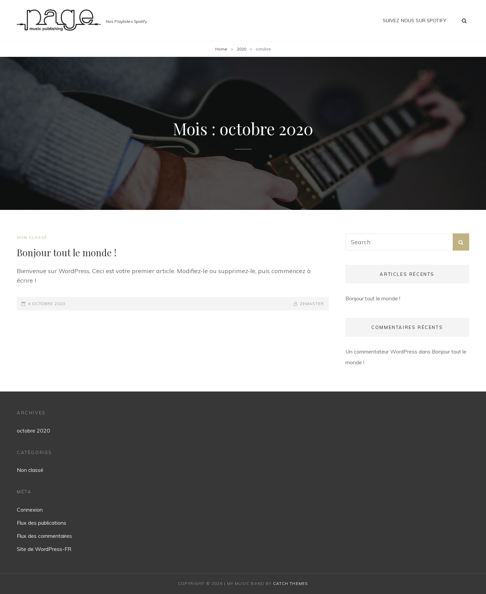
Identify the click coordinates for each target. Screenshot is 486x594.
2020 (241, 48)
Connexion (30, 509)
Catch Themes (290, 583)
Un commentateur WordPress (381, 351)
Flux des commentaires (44, 535)
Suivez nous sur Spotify (414, 20)
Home (221, 48)
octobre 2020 (33, 430)
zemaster (312, 303)
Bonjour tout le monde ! (67, 252)
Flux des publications (41, 522)
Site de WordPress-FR (44, 549)
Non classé (32, 237)
